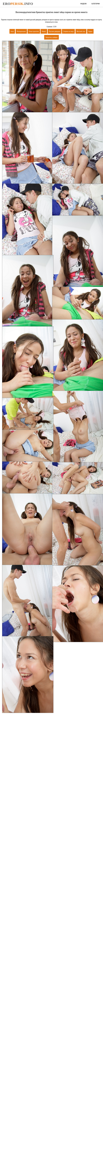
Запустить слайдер (51, 37)
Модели (83, 3)
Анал (12, 31)
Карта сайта (49, 1164)
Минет (44, 31)
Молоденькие (21, 31)
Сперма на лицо (68, 31)
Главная (39, 1164)
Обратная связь (61, 1164)
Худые (90, 31)
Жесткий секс (81, 31)
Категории (96, 3)
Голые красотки (34, 31)
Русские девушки (54, 31)
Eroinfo (18, 4)
